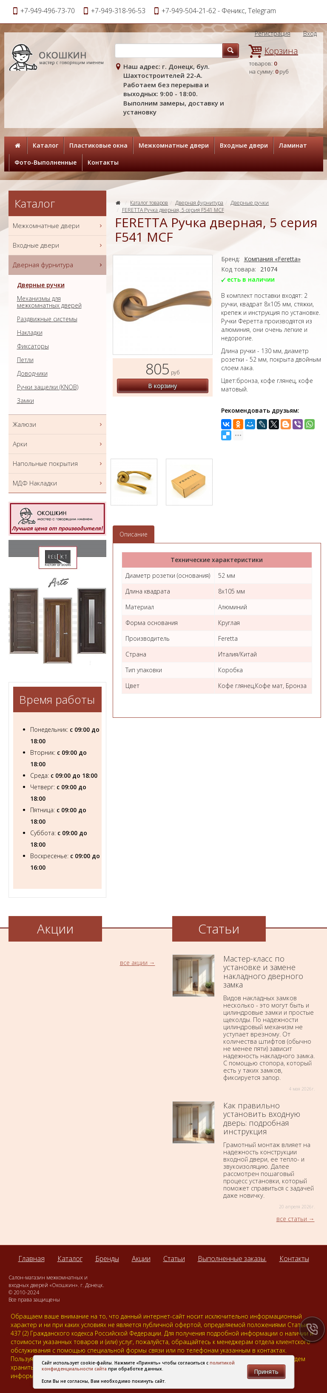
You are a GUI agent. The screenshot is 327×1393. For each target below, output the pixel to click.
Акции (141, 1258)
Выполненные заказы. (232, 1258)
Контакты (103, 162)
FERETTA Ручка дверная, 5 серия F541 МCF (173, 210)
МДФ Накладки (58, 483)
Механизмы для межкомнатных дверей (49, 302)
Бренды (107, 1258)
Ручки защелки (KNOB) (47, 387)
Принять (266, 1371)
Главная (31, 1258)
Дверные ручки (249, 202)
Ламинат (293, 145)
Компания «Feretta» (272, 259)
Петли (25, 360)
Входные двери (244, 145)
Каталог (45, 145)
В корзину (162, 386)
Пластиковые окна (98, 145)
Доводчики (32, 373)
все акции (134, 963)
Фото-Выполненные (45, 162)
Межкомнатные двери (174, 145)
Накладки (30, 332)
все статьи (291, 1219)
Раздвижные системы (47, 319)
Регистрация (272, 33)
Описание (133, 534)
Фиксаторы (33, 346)
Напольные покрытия (58, 463)
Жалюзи (58, 424)
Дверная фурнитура (199, 202)
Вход (310, 33)
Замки (25, 400)
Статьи (174, 1258)
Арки (58, 444)
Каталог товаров (149, 202)
